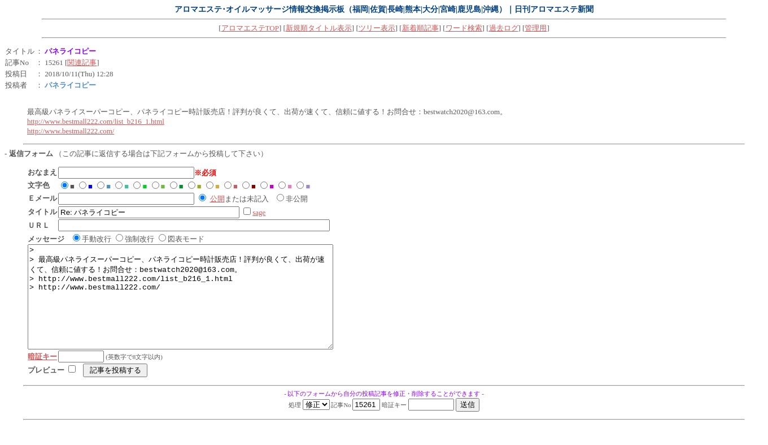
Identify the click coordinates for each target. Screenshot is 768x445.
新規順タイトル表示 (319, 28)
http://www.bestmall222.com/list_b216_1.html (95, 121)
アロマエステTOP (250, 28)
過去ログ (503, 28)
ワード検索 (464, 28)
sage (258, 212)
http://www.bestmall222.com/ (70, 131)
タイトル (19, 51)
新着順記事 (420, 28)
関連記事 (82, 62)
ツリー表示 (377, 28)
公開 (217, 199)
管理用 (536, 28)
